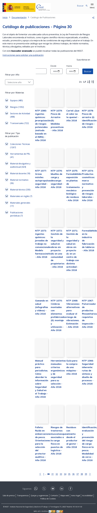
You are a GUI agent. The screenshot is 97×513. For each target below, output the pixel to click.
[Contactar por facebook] (70, 487)
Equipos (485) (16, 124)
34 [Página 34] (62, 471)
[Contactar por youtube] (53, 487)
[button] (92, 6)
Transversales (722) (17, 149)
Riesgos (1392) (17, 131)
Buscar (87, 71)
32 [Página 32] (54, 471)
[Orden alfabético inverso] (92, 82)
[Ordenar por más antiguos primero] (84, 82)
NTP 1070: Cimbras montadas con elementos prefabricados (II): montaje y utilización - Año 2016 (54, 314)
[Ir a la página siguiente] (87, 471)
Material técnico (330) (17, 225)
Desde (53, 66)
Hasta (69, 66)
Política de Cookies (48, 496)
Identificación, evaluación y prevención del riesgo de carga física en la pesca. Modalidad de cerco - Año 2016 (88, 441)
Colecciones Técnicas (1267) (17, 173)
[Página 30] (46, 471)
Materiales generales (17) (17, 245)
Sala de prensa (9, 493)
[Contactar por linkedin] (62, 487)
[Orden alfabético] (88, 82)
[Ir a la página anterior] (38, 471)
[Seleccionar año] (16, 106)
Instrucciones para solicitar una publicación (23, 55)
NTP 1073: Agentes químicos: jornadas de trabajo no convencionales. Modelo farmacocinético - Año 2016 (39, 249)
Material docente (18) (18, 206)
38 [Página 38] (79, 471)
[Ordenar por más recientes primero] (80, 82)
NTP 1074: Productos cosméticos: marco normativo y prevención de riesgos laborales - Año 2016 (87, 187)
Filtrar (9, 81)
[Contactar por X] (44, 487)
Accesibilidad (87, 493)
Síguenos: (27, 486)
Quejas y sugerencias (39, 493)
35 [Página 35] (67, 471)
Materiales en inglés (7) (16, 235)
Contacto (54, 493)
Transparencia (23, 493)
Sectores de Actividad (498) (17, 139)
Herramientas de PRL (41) (18, 183)
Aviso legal (75, 493)
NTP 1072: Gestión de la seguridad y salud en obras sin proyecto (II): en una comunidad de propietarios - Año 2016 (54, 252)
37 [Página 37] (75, 471)
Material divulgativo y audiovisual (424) (18, 194)
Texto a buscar (10, 66)
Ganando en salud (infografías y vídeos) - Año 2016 (36, 308)
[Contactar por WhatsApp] (36, 487)
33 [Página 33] (58, 471)
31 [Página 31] (50, 471)
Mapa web (64, 493)
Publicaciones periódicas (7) (16, 255)
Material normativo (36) (17, 216)
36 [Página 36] (71, 471)
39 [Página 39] (83, 471)
